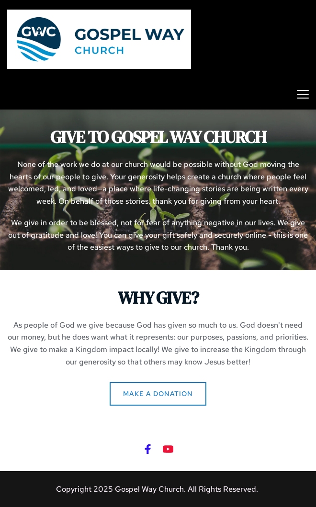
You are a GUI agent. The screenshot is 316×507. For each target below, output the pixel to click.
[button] (303, 94)
